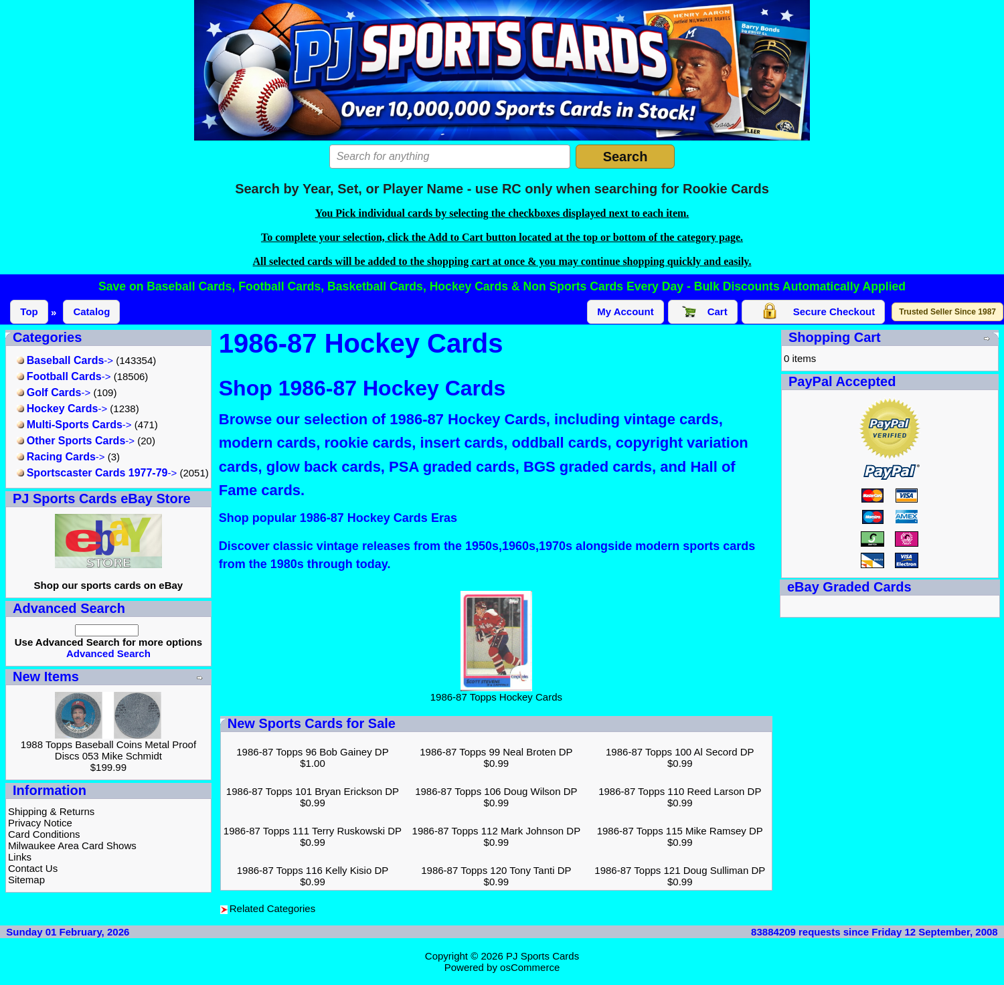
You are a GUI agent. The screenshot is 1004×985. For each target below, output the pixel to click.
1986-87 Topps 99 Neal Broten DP (496, 751)
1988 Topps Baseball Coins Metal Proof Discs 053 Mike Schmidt (108, 750)
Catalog (91, 311)
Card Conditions (44, 834)
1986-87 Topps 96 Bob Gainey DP (312, 751)
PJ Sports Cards (542, 956)
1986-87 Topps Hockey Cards (496, 692)
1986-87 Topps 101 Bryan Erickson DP (312, 791)
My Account (625, 311)
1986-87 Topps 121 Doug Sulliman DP (679, 870)
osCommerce (530, 967)
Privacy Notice (40, 822)
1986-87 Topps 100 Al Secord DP (680, 751)
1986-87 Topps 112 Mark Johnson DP (496, 830)
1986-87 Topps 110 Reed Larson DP (679, 791)
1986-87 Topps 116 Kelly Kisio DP (313, 870)
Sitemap (26, 879)
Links (19, 857)
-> (65, 360)
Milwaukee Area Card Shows (72, 845)
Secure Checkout (813, 312)
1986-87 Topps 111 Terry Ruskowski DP (313, 830)
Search (625, 156)
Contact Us (33, 868)
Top (28, 311)
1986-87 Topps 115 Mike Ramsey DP (680, 830)
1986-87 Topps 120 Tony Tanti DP (496, 870)
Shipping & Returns (51, 811)
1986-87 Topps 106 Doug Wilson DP (496, 791)
